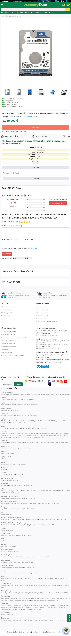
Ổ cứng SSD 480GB (58, 605)
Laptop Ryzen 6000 (29, 399)
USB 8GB (42, 491)
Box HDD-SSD (14, 585)
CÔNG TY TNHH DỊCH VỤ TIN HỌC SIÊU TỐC (53, 357)
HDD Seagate (12, 622)
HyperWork (28, 519)
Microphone (18, 535)
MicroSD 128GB (5, 435)
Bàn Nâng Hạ (45, 519)
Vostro (22, 415)
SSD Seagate (21, 609)
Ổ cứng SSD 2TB (42, 607)
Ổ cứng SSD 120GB (6, 605)
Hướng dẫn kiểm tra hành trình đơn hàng (47, 321)
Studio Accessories (26, 535)
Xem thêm (36, 167)
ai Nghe (34, 509)
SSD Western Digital (30, 609)
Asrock (17, 474)
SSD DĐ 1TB (43, 600)
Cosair (2, 557)
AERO (12, 410)
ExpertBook (23, 422)
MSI (14, 474)
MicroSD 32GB (57, 433)
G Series (27, 415)
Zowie (23, 498)
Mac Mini (22, 474)
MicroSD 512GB (22, 435)
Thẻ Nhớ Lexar (41, 433)
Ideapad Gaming (24, 448)
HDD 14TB (55, 620)
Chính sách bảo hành (42, 313)
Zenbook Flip (19, 421)
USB (49, 12)
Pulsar (19, 498)
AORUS (16, 410)
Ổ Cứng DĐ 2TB (38, 593)
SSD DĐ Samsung (13, 598)
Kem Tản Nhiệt (46, 585)
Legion (30, 448)
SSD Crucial (14, 609)
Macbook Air (4, 453)
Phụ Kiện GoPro (55, 585)
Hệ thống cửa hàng (6, 310)
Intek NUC (3, 474)
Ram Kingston (60, 578)
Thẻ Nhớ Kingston (32, 433)
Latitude (14, 415)
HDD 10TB (43, 620)
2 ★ (26, 207)
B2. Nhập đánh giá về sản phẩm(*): (12, 226)
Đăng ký (18, 384)
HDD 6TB (32, 620)
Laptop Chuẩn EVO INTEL (7, 399)
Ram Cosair (40, 578)
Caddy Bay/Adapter (5, 585)
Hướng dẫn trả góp (41, 318)
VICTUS (17, 428)
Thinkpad (13, 448)
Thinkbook (8, 448)
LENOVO (9, 469)
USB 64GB (60, 491)
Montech (35, 557)
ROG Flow (6, 422)
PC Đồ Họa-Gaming (13, 485)
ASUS (8, 474)
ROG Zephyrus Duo (56, 421)
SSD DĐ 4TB (57, 600)
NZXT (48, 557)
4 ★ (26, 202)
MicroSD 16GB (49, 433)
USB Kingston (11, 491)
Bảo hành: (8, 335)
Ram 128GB (34, 578)
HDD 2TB (15, 620)
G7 (9, 410)
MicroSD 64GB (65, 433)
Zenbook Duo (12, 421)
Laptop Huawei (65, 394)
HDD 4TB (26, 620)
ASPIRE (14, 404)
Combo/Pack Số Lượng (39, 437)
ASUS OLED (23, 12)
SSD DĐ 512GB (26, 600)
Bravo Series (18, 442)
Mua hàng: (8, 332)
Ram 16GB (14, 578)
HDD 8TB (37, 620)
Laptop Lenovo (50, 394)
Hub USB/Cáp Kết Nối (24, 585)
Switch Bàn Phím (46, 503)
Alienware (32, 415)
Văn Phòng (3, 415)
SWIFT (2, 404)
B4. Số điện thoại (30, 239)
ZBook (29, 428)
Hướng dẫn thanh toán (42, 316)
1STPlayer (20, 557)
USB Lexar (18, 491)
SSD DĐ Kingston (39, 598)
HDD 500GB (4, 620)
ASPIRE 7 (19, 404)
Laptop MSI (9, 394)
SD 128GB (53, 435)
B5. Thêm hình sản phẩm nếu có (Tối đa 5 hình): (20, 248)
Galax (39, 557)
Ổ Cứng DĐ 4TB (55, 593)
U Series (3, 410)
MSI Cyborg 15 (15, 12)
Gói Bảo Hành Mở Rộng (6, 464)
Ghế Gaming (63, 519)
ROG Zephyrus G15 (45, 421)
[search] (67, 9)
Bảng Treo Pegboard (32, 525)
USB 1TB (17, 492)
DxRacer (15, 519)
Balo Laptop (23, 464)
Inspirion (18, 415)
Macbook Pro (11, 453)
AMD (5, 541)
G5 (6, 410)
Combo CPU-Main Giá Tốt (25, 485)
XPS (37, 415)
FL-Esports (25, 503)
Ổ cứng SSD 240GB (27, 605)
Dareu (30, 503)
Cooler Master (21, 519)
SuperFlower (25, 562)
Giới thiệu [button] (4, 303)
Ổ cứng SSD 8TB (60, 607)
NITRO (24, 404)
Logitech (3, 498)
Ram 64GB (27, 578)
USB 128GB (67, 491)
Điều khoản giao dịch (6, 313)
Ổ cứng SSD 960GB (23, 607)
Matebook (3, 458)
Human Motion (41, 525)
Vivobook (18, 422)
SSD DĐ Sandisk (30, 598)
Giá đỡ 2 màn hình (15, 525)
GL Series (29, 442)
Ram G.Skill (54, 578)
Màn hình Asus (4, 573)
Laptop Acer (30, 394)
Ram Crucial (47, 578)
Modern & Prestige (54, 442)
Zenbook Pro (26, 421)
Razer (7, 498)
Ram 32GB (21, 578)
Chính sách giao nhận (42, 307)
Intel (2, 541)
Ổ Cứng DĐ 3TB (47, 593)
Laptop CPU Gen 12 (19, 399)
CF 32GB (13, 437)
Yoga (18, 448)
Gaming (9, 415)
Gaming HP (43, 428)
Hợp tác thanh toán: (13, 355)
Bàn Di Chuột (32, 498)
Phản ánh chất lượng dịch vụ (8, 346)
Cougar (34, 519)
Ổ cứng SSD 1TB (33, 607)
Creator (66, 442)
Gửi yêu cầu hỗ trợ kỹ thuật (8, 340)
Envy (8, 428)
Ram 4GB (3, 578)
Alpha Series (4, 442)
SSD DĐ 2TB (50, 600)
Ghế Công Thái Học (54, 519)
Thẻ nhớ (44, 12)
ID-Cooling (20, 567)
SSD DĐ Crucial (5, 598)
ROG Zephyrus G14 (35, 421)
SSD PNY (38, 609)
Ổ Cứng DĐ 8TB (64, 593)
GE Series (41, 442)
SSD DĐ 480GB (18, 600)
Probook (34, 428)
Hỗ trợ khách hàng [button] (8, 328)
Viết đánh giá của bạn (58, 203)
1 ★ (26, 210)
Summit (62, 442)
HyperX (16, 498)
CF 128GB (24, 437)
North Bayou (49, 525)
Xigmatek (7, 557)
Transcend (11, 593)
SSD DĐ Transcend (60, 598)
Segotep (26, 557)
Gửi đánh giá (7, 253)
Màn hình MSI (51, 573)
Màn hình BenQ (28, 573)
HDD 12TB (49, 620)
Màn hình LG (44, 573)
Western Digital (15, 116)
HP (1, 469)
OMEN (38, 428)
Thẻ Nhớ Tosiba (23, 433)
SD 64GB (48, 435)
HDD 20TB (61, 620)
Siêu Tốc (61, 632)
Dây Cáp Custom (55, 503)
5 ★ (26, 199)
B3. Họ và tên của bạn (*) (9, 239)
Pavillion (12, 428)
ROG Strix (12, 422)
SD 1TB (3, 437)
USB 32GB (54, 491)
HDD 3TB (21, 620)
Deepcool (12, 557)
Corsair (11, 498)
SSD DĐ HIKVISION (50, 598)
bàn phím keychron (6, 12)
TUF (2, 421)
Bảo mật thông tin (5, 316)
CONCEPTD (8, 404)
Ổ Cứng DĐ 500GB (19, 593)
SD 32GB (42, 435)
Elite (21, 428)
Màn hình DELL (12, 573)
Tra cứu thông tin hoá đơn (8, 343)
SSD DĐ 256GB (9, 600)
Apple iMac (15, 480)
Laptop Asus (37, 394)
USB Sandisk (4, 491)
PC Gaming (30, 12)
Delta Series (11, 442)
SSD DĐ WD (22, 598)
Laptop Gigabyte (16, 394)
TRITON (36, 404)
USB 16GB (48, 491)
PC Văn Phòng (4, 485)
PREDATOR (30, 404)
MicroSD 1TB (30, 435)
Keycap (39, 503)
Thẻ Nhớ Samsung (14, 433)
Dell (27, 498)
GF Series (24, 442)
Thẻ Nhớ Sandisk (5, 433)
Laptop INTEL (58, 394)
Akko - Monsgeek (5, 503)
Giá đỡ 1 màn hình (5, 525)
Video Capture (4, 535)
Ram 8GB (9, 578)
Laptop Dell (43, 394)
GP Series (35, 442)
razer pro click (37, 12)
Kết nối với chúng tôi (56, 377)
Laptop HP (23, 394)
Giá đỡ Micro (23, 525)
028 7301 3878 (14, 131)
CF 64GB (18, 437)
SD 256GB (59, 435)
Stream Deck (12, 535)
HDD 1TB (10, 620)
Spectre (25, 428)
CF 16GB (8, 437)
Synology (3, 614)
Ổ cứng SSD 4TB (51, 607)
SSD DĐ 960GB (35, 600)
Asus (30, 557)
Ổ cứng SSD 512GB (12, 607)
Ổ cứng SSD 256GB (48, 605)
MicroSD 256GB (14, 435)
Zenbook (6, 421)
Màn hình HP (20, 573)
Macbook (3, 394)
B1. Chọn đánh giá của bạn (10, 221)
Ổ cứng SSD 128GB (16, 605)
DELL (4, 469)
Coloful (14, 551)
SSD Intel (8, 609)
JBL (25, 509)
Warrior (2, 519)
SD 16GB (37, 435)
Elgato (11, 530)
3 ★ (26, 205)
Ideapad (3, 448)
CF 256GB (30, 437)
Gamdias (43, 557)
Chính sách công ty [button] (44, 303)
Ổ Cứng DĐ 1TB (29, 593)
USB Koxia (24, 491)
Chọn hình (34, 248)
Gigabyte (14, 546)
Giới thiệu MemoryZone (7, 307)
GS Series (46, 442)
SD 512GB (65, 435)
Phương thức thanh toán (34, 377)
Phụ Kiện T (29, 509)
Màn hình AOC (36, 573)
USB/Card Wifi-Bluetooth (36, 585)
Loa (52, 12)
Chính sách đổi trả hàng (42, 310)
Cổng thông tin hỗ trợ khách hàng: (15, 337)
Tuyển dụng (4, 318)
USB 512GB (11, 492)
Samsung (20, 509)
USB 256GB (4, 492)
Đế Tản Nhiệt (16, 464)
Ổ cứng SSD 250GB (37, 605)
